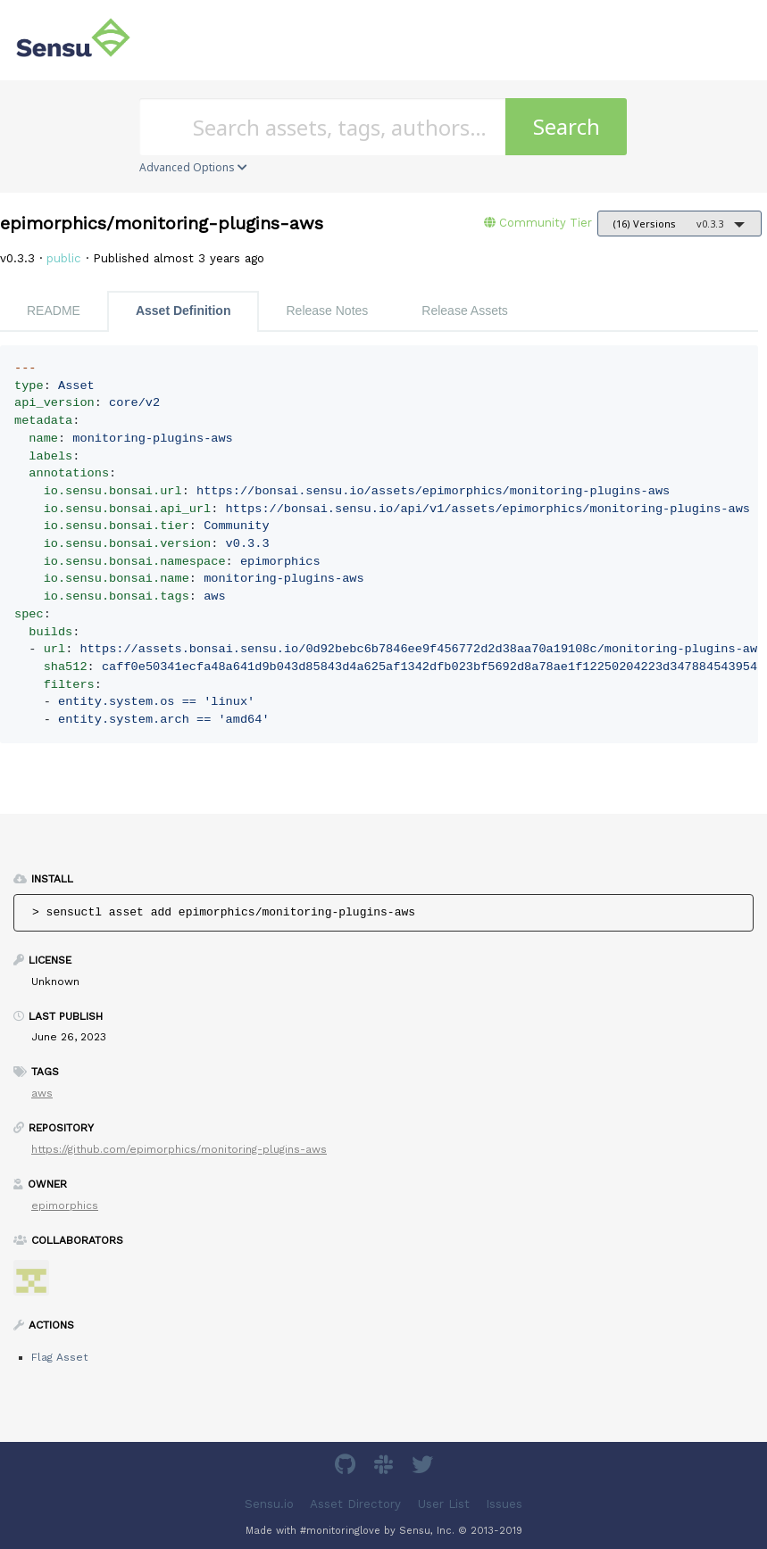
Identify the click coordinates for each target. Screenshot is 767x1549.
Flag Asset (59, 1357)
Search (566, 126)
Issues (504, 1504)
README (53, 310)
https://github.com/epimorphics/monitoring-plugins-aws (179, 1149)
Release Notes (327, 310)
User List (444, 1504)
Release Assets (464, 310)
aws (42, 1093)
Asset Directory (355, 1504)
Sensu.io (269, 1504)
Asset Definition (183, 310)
